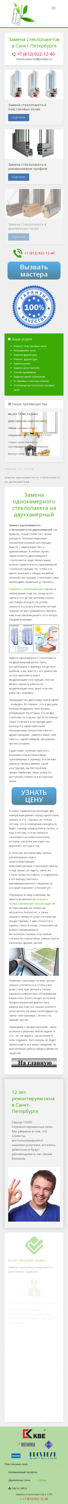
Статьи (29, 469)
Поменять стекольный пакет (27, 589)
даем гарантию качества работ (27, 421)
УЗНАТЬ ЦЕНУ (34, 796)
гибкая (22, 428)
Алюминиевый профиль (22, 1472)
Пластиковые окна (16, 1464)
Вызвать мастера (34, 270)
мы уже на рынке (23, 414)
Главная (10, 469)
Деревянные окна (19, 1480)
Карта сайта (17, 1488)
